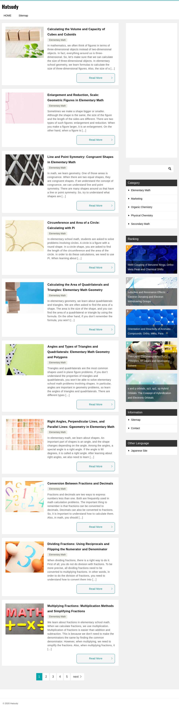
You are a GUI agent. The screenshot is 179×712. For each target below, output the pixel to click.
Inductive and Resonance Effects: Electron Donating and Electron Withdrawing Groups (147, 297)
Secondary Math (140, 223)
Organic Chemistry (141, 207)
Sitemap (23, 15)
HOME (7, 15)
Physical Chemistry (142, 215)
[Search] (152, 168)
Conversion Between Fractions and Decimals (80, 483)
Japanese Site (139, 450)
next (76, 676)
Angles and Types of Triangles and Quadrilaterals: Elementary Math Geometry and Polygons (78, 352)
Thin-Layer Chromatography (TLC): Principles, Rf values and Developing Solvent (148, 361)
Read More (101, 77)
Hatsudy (11, 6)
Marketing (136, 198)
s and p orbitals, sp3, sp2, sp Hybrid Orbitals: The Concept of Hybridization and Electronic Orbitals (149, 393)
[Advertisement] (152, 90)
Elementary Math (57, 40)
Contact (135, 428)
